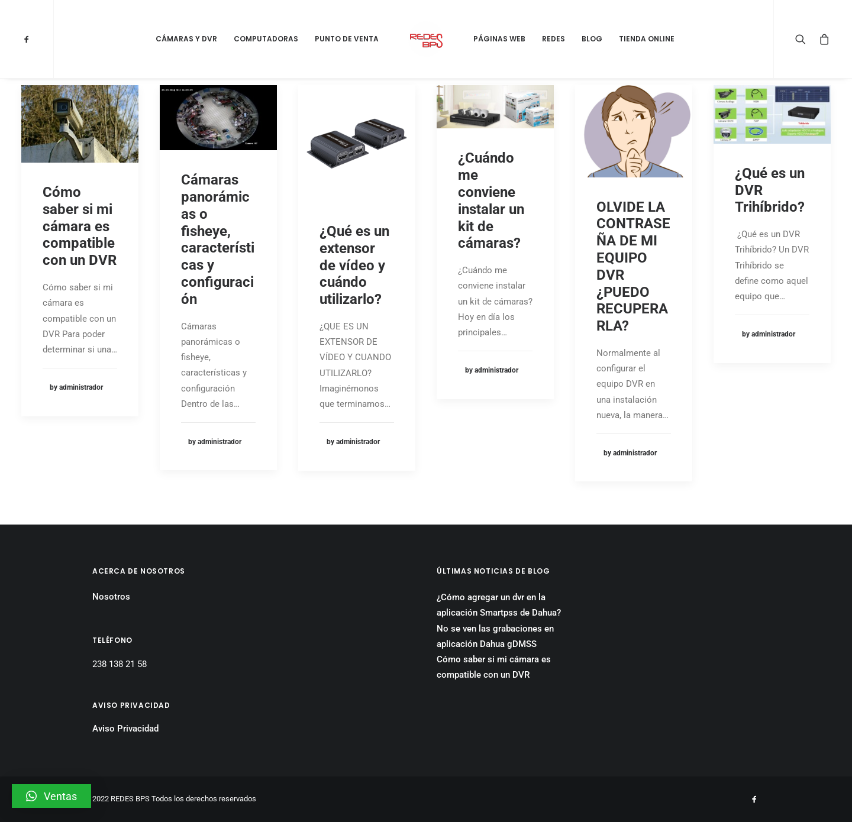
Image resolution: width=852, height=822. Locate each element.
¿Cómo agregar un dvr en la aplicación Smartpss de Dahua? (499, 605)
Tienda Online (646, 39)
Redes (553, 39)
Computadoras (266, 39)
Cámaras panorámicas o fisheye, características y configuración (217, 239)
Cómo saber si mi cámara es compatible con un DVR (80, 226)
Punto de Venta (347, 39)
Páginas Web (499, 39)
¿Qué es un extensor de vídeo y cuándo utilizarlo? (354, 265)
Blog (592, 39)
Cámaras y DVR (186, 39)
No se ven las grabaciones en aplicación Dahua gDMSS (495, 636)
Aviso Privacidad (125, 728)
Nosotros (111, 596)
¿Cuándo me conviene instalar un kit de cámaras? (491, 200)
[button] (51, 796)
